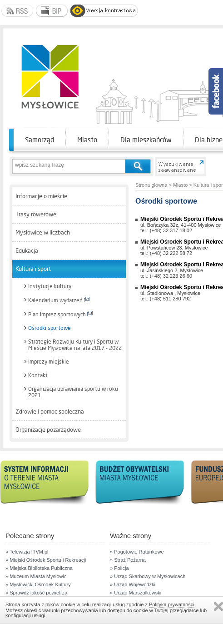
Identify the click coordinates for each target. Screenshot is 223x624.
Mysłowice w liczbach (42, 232)
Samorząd (39, 140)
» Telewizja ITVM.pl (27, 551)
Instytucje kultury (49, 286)
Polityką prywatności (171, 604)
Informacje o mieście (41, 196)
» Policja (119, 568)
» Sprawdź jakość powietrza (36, 592)
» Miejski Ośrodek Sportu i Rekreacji (45, 560)
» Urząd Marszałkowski (135, 592)
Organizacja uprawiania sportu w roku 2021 (73, 392)
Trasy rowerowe (35, 214)
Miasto (87, 140)
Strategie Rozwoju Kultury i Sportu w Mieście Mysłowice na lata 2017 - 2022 (75, 345)
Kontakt (38, 375)
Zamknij (218, 606)
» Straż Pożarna (128, 560)
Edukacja (26, 250)
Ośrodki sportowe (49, 328)
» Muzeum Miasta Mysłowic (35, 576)
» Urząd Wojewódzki (132, 584)
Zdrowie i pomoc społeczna (49, 411)
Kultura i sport (33, 268)
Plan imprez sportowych (60, 314)
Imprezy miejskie (48, 362)
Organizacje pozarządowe (48, 429)
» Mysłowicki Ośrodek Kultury (38, 584)
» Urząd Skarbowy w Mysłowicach (147, 576)
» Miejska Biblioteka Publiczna (39, 568)
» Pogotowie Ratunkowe (137, 551)
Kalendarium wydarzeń (58, 300)
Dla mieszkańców (146, 140)
